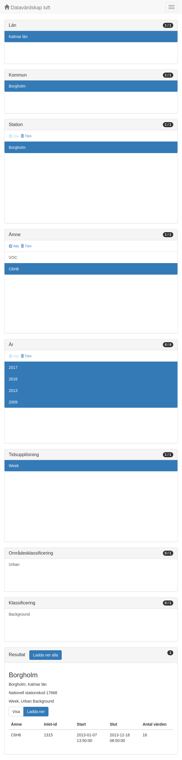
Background (19, 614)
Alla (14, 246)
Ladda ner (36, 711)
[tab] (91, 655)
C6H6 (14, 269)
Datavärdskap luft (27, 7)
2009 (13, 402)
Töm (26, 136)
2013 (13, 390)
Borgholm (17, 86)
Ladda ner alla (45, 655)
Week (14, 465)
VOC (13, 257)
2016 (13, 379)
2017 (13, 367)
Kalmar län (18, 36)
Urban (14, 564)
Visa (16, 711)
